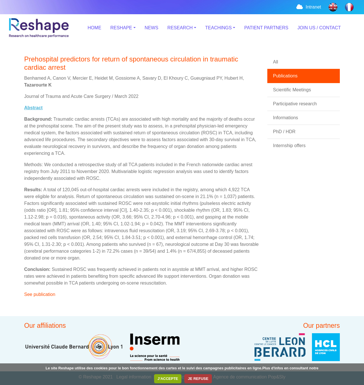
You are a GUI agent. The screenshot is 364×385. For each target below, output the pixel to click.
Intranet (308, 7)
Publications (285, 75)
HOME (94, 27)
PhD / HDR (284, 131)
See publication (39, 294)
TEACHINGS (218, 27)
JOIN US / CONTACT (319, 27)
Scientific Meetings (292, 89)
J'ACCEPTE (168, 378)
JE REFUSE (198, 378)
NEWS (151, 27)
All (275, 61)
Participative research (295, 103)
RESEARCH (180, 27)
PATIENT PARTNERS (266, 27)
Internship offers (289, 145)
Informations (285, 117)
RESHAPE (121, 27)
